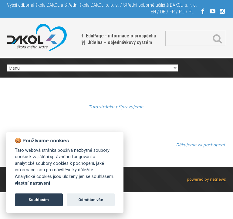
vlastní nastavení (32, 183)
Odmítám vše (90, 199)
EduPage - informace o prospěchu (121, 36)
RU (181, 12)
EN (153, 12)
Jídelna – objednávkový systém (120, 42)
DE (162, 12)
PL (191, 12)
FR (172, 12)
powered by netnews (206, 179)
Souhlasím (39, 199)
